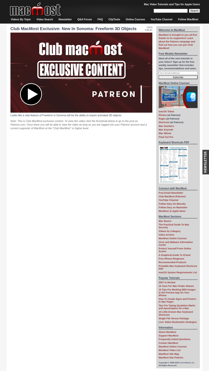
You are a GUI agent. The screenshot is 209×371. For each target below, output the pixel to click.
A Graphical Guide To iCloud (174, 255)
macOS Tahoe (166, 111)
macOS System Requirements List (178, 272)
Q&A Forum (84, 19)
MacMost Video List (170, 350)
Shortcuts (164, 122)
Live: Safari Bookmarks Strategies (178, 322)
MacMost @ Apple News (172, 211)
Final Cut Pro (166, 137)
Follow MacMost (188, 19)
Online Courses (135, 19)
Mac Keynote (166, 129)
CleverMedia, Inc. (187, 363)
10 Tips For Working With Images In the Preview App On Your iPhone (177, 292)
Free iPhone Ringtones (171, 258)
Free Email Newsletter (171, 193)
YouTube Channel (161, 19)
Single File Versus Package (174, 318)
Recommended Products (172, 262)
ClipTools (114, 19)
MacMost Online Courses (173, 238)
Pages (162, 118)
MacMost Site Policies (171, 357)
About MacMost (167, 332)
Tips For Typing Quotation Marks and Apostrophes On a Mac (177, 307)
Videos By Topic (21, 19)
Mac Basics (165, 221)
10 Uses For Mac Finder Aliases (176, 286)
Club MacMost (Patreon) (172, 196)
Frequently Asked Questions (175, 339)
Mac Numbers (166, 126)
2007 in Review (167, 282)
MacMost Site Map (169, 354)
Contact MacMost (168, 343)
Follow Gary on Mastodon (173, 207)
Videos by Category (170, 231)
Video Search (44, 19)
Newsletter (65, 19)
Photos (163, 115)
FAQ (100, 19)
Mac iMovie (165, 133)
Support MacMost (168, 335)
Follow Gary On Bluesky (172, 204)
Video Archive (166, 234)
